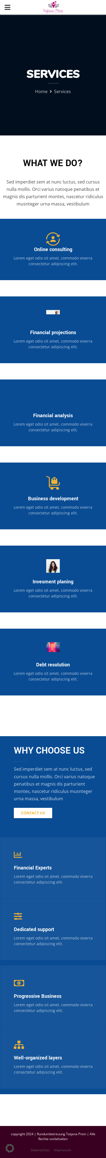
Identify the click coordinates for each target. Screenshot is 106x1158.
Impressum (62, 1150)
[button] (10, 1148)
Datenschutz (40, 1150)
